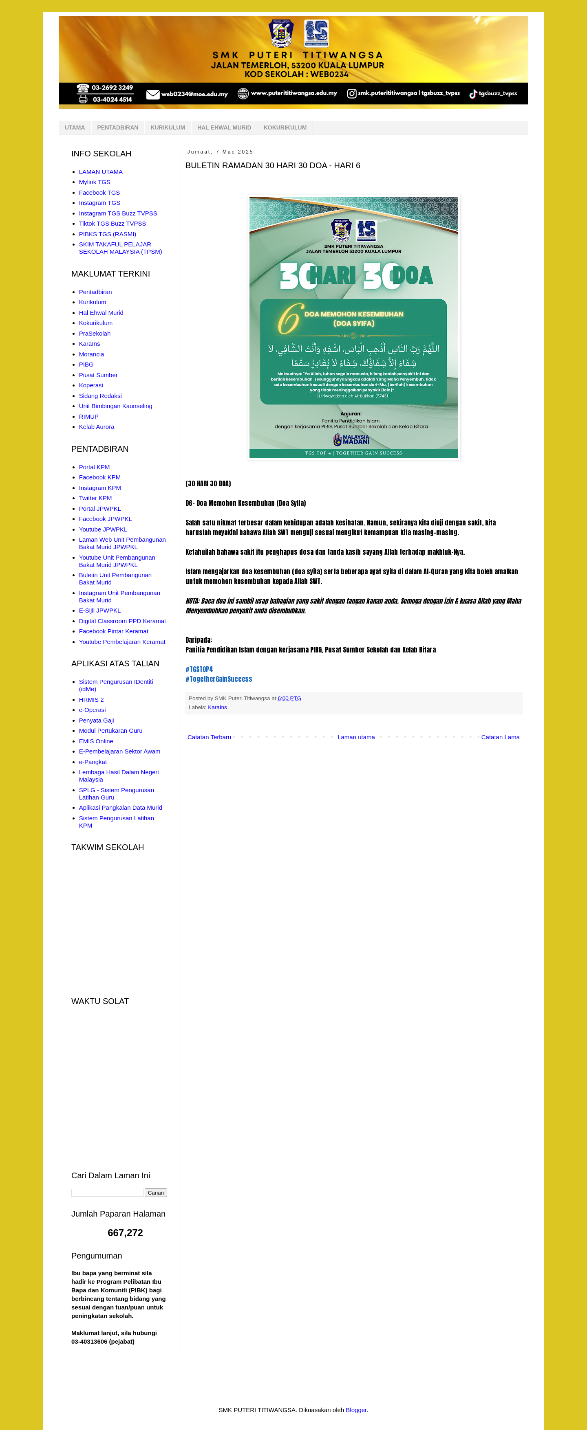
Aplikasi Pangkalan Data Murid (120, 807)
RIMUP (89, 416)
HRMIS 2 (91, 699)
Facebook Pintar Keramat (113, 631)
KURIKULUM (167, 127)
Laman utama (356, 737)
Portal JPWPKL (100, 508)
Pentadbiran (95, 291)
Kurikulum (92, 302)
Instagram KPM (100, 487)
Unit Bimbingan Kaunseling (115, 405)
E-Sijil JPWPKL (100, 610)
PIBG (86, 364)
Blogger (356, 1409)
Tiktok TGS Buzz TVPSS (112, 223)
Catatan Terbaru (209, 737)
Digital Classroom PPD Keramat (122, 620)
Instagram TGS (99, 202)
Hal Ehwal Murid (101, 312)
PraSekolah (95, 333)
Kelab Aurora (97, 426)
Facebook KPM (100, 477)
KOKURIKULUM (285, 127)
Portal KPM (94, 466)
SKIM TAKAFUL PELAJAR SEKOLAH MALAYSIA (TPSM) (120, 248)
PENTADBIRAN (118, 127)
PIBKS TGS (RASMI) (108, 234)
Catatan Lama (500, 737)
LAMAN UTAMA (101, 171)
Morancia (91, 354)
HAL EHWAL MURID (224, 127)
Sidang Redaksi (100, 395)
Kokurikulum (96, 322)
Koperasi (91, 385)
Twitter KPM (95, 497)
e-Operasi (92, 709)
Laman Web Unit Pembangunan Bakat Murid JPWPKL (122, 543)
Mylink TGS (94, 181)
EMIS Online (96, 741)
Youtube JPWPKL (103, 529)
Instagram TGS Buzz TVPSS (118, 213)
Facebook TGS (99, 192)
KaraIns (217, 707)
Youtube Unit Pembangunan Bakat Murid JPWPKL (117, 561)
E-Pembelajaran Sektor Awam (120, 751)
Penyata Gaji (96, 720)
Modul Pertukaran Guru (111, 730)
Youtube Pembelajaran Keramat (122, 641)
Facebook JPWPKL (105, 518)
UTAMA (75, 127)
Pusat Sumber (98, 374)
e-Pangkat (93, 761)
